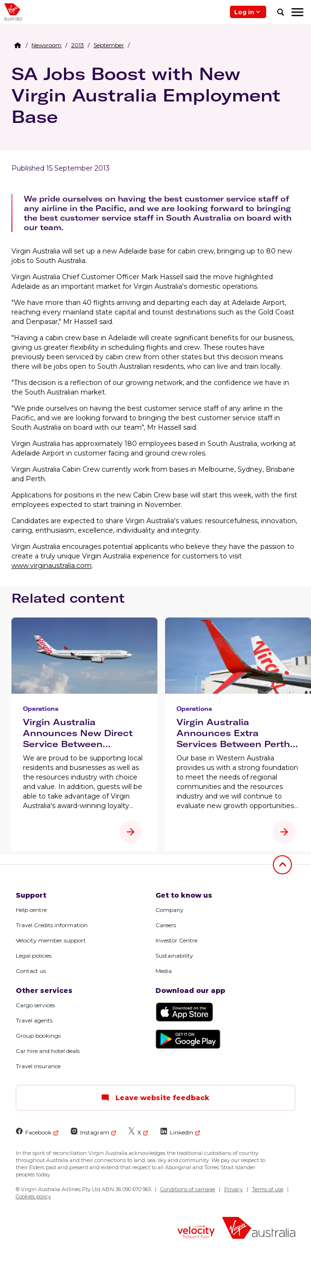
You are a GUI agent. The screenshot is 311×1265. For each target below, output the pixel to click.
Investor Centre (176, 940)
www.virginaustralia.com (51, 565)
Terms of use (267, 1189)
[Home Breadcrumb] (17, 45)
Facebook (34, 1132)
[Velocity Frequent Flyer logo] (196, 1233)
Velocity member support (51, 940)
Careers (166, 925)
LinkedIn (176, 1132)
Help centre (31, 909)
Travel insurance (38, 1066)
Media (164, 970)
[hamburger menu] (297, 12)
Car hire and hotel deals (48, 1050)
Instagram (90, 1132)
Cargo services (35, 1005)
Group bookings (38, 1035)
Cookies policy (33, 1196)
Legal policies (34, 955)
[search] (280, 12)
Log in (248, 12)
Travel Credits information (52, 925)
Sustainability (174, 955)
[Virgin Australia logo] (259, 1229)
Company (170, 909)
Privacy (233, 1189)
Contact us (31, 970)
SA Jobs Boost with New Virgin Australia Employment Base (145, 95)
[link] (46, 45)
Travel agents (34, 1020)
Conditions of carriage (187, 1189)
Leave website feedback (155, 1097)
